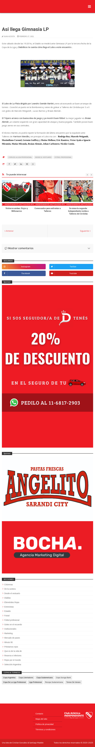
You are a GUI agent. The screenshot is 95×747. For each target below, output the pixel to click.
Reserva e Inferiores (12, 655)
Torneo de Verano (73, 682)
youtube (73, 273)
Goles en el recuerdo (13, 624)
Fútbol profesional (63, 157)
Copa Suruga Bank (63, 678)
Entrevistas (9, 607)
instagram (25, 267)
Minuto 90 (8, 642)
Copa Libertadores (26, 678)
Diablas (7, 598)
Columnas (8, 584)
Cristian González (20, 743)
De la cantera (10, 589)
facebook (25, 273)
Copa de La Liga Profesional (20, 157)
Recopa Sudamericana (54, 682)
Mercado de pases (12, 638)
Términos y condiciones (45, 729)
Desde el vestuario (43, 157)
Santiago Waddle (36, 743)
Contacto (39, 714)
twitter (73, 267)
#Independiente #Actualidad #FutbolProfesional (27, 204)
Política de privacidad (45, 724)
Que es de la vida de (13, 651)
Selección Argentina (12, 664)
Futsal (6, 616)
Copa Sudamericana (45, 678)
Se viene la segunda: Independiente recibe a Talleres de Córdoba (78, 211)
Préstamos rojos (11, 647)
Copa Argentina (9, 678)
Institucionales (10, 629)
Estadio (7, 611)
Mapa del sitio (41, 719)
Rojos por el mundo (12, 660)
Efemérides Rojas (11, 602)
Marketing (8, 633)
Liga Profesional (35, 682)
